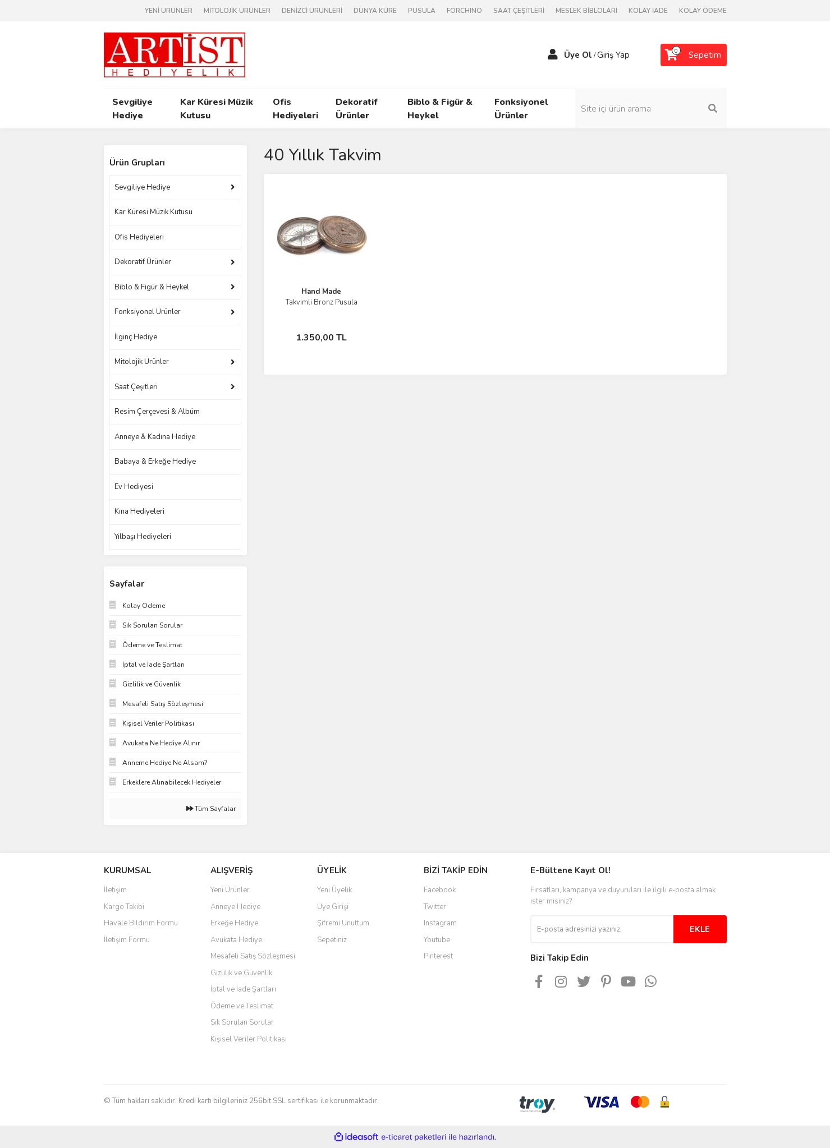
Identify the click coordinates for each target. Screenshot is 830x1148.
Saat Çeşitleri (136, 387)
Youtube (437, 940)
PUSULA (421, 10)
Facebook (440, 890)
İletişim (115, 890)
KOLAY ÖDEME (703, 10)
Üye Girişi (332, 907)
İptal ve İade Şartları (243, 989)
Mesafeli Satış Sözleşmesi (252, 956)
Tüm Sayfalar (211, 808)
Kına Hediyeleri (139, 511)
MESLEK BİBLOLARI (586, 10)
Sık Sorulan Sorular (242, 1022)
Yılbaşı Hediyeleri (142, 537)
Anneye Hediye (235, 907)
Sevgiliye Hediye (142, 187)
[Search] (651, 108)
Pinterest (438, 956)
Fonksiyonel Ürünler (147, 312)
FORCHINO (464, 10)
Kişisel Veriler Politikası (248, 1039)
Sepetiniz (332, 940)
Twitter (435, 907)
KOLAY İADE (648, 10)
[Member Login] (553, 55)
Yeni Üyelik (334, 890)
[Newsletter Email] (601, 929)
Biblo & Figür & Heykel (151, 287)
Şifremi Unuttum (343, 923)
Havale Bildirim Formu (141, 923)
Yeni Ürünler (230, 890)
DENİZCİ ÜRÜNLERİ (312, 10)
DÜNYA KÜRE (375, 10)
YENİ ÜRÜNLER (168, 10)
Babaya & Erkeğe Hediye (155, 462)
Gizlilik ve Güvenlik (241, 973)
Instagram (440, 923)
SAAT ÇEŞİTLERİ (518, 10)
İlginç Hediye (135, 337)
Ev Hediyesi (133, 487)
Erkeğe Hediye (234, 923)
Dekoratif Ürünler (142, 262)
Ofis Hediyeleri (139, 237)
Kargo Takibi (124, 907)
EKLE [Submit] (700, 929)
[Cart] (694, 55)
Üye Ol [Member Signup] (578, 55)
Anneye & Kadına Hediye (154, 437)
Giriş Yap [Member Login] (613, 55)
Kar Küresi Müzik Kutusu (153, 212)
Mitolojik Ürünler (141, 362)
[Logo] (174, 54)
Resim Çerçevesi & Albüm (157, 412)
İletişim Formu (127, 940)
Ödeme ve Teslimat (241, 1006)
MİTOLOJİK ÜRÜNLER (237, 10)
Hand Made (321, 292)
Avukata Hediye (236, 940)
